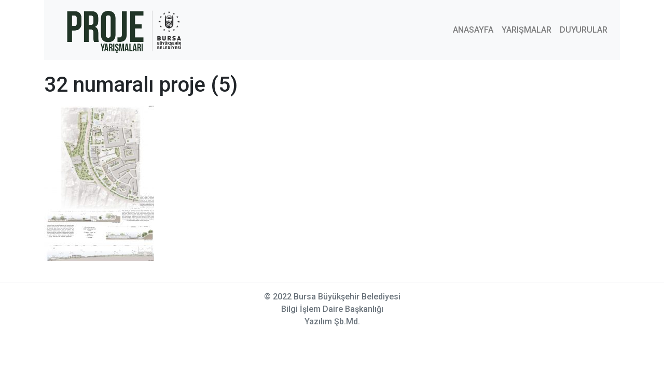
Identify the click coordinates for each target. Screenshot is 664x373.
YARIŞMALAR (526, 30)
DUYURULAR (583, 30)
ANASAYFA (473, 30)
